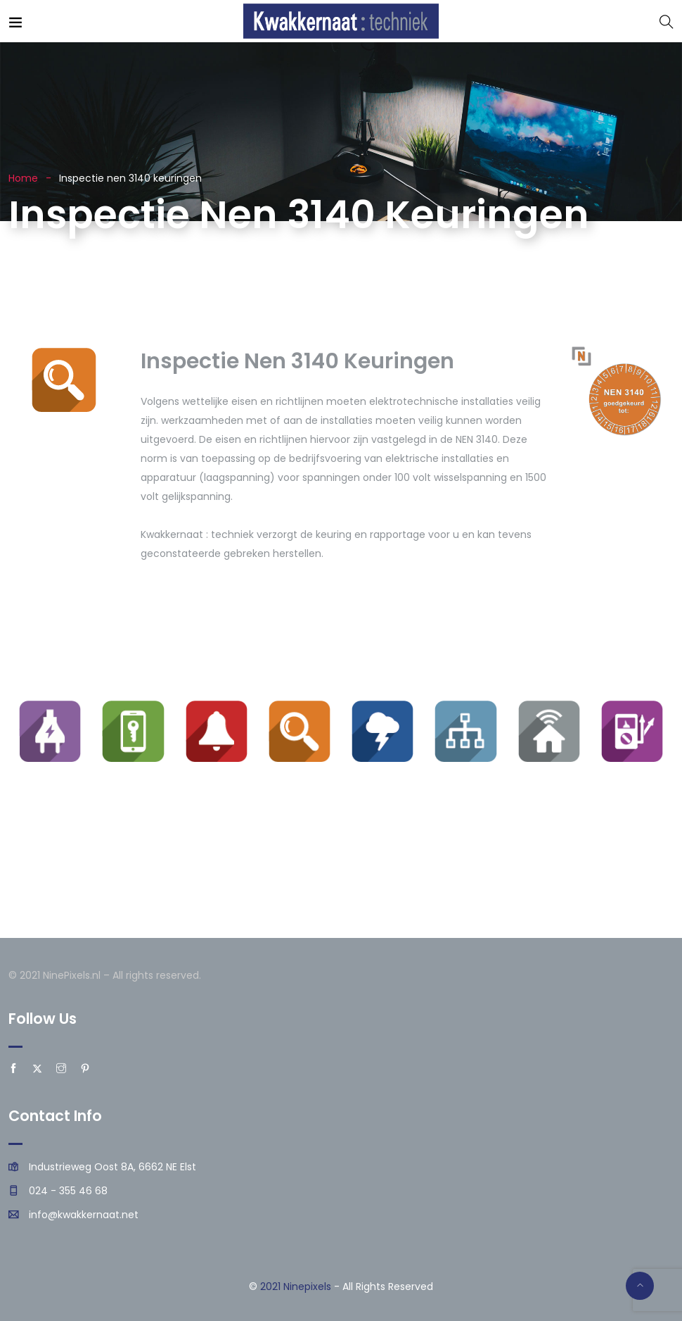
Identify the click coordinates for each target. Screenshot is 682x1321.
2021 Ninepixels (295, 1286)
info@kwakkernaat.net (84, 1215)
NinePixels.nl (72, 975)
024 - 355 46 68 (68, 1191)
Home (23, 178)
